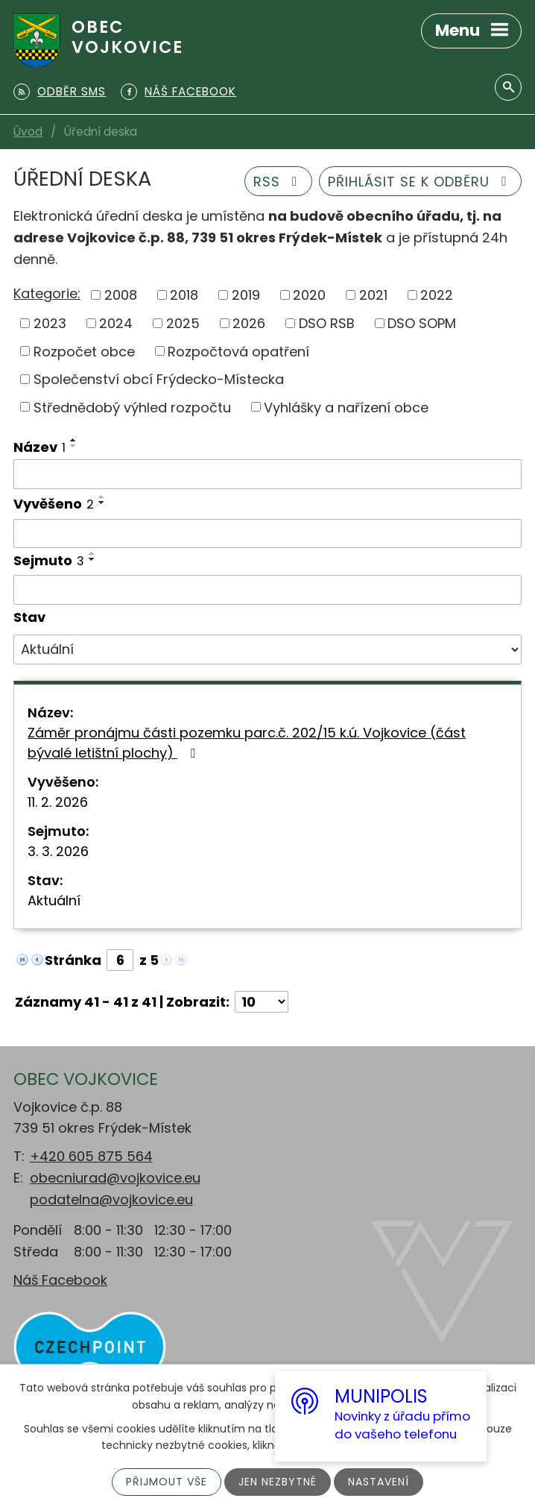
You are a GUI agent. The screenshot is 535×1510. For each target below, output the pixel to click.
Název (39, 447)
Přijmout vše (166, 1481)
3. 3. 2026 (58, 851)
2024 (116, 323)
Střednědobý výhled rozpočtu (132, 406)
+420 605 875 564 (91, 1156)
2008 (120, 295)
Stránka (73, 960)
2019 (246, 295)
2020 (309, 295)
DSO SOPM (421, 323)
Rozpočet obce (84, 351)
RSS (278, 181)
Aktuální (54, 900)
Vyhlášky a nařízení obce (346, 406)
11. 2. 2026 (58, 802)
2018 (184, 295)
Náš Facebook (60, 1280)
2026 (248, 323)
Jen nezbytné (277, 1481)
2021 (373, 295)
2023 (50, 323)
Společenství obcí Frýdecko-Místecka (159, 379)
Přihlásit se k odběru (420, 181)
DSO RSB (327, 323)
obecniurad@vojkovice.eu (115, 1177)
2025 (183, 323)
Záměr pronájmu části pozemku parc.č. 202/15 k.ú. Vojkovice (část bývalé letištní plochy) (247, 742)
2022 (436, 295)
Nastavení (378, 1481)
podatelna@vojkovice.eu (111, 1199)
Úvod (27, 131)
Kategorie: (46, 293)
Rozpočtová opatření (238, 351)
